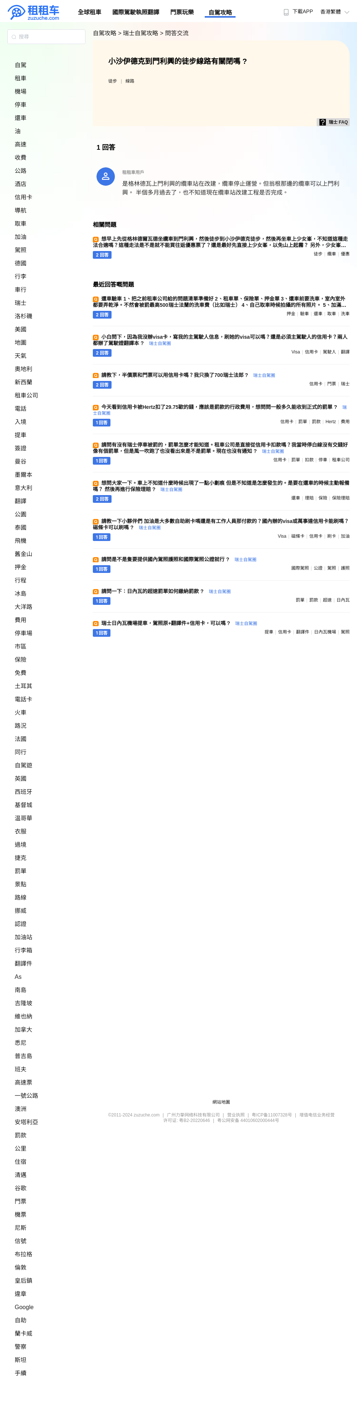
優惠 (345, 254)
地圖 (20, 342)
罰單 (20, 871)
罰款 (20, 1135)
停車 (20, 105)
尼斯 (20, 1228)
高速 (20, 144)
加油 (20, 237)
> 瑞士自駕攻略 (139, 33)
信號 (20, 1241)
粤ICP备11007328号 (272, 1115)
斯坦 (20, 1360)
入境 (20, 422)
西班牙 (23, 792)
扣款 (309, 459)
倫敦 (20, 1267)
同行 (20, 752)
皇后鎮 (23, 1281)
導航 (20, 210)
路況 (20, 726)
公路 (20, 171)
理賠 (309, 498)
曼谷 (20, 461)
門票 (20, 1201)
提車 (20, 435)
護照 (345, 568)
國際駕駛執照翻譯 (135, 12)
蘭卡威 (23, 1333)
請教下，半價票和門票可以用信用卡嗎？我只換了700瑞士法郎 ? (188, 375)
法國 (20, 739)
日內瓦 (343, 600)
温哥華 (23, 818)
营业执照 (236, 1115)
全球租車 (89, 12)
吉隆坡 (23, 1003)
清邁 (20, 1175)
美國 (20, 329)
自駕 (20, 65)
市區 (20, 646)
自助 (20, 1320)
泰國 (20, 527)
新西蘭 (23, 382)
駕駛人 (329, 352)
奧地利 (23, 369)
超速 (327, 600)
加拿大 (23, 1030)
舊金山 (23, 554)
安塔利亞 (26, 1122)
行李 (20, 276)
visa (295, 352)
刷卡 (331, 536)
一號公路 (26, 1096)
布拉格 (23, 1254)
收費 (20, 158)
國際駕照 (300, 568)
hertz (330, 421)
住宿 (20, 1162)
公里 (20, 1148)
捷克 (20, 858)
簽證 (20, 448)
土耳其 (23, 686)
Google (24, 1307)
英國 (20, 779)
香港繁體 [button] (335, 12)
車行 (20, 290)
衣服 (20, 831)
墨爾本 (23, 475)
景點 (20, 884)
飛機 (20, 541)
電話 (20, 409)
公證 (318, 568)
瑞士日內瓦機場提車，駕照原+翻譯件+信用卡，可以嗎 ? (179, 623)
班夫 (20, 1069)
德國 (20, 263)
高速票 (23, 1082)
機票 (20, 1215)
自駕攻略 (220, 13)
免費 (20, 673)
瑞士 (20, 303)
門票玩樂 (182, 12)
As (18, 977)
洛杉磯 (23, 316)
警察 (20, 1347)
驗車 (304, 313)
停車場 (23, 633)
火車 (20, 712)
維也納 (23, 1016)
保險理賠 (341, 498)
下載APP (297, 11)
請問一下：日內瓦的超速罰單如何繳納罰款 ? (165, 591)
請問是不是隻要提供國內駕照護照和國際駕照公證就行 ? (178, 559)
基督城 (23, 805)
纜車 (331, 254)
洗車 (345, 313)
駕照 (20, 250)
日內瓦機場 (325, 632)
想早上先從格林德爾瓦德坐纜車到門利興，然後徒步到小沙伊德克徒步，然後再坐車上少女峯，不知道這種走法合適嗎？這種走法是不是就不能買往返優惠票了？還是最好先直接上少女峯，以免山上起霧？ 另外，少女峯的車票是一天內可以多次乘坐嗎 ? (220, 245)
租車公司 (26, 395)
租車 (20, 78)
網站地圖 (221, 1102)
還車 (20, 118)
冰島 (20, 594)
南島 (20, 990)
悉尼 (20, 1043)
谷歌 (20, 1188)
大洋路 (23, 607)
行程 (20, 580)
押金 (20, 567)
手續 (20, 1373)
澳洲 (20, 1109)
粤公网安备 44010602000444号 (248, 1120)
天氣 (20, 356)
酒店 (20, 184)
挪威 (20, 911)
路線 (20, 897)
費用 (20, 620)
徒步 (112, 81)
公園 (20, 514)
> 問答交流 (174, 33)
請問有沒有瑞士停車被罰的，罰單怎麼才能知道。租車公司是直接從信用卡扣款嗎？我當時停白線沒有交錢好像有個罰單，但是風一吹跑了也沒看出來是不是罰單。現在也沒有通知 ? (220, 448)
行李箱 (23, 950)
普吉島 (23, 1056)
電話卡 (23, 699)
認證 (20, 924)
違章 (20, 1294)
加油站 (23, 937)
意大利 (23, 488)
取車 (20, 224)
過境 (20, 845)
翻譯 (20, 501)
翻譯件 (23, 963)
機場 (20, 91)
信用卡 (23, 197)
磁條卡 (298, 536)
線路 (129, 81)
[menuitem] (297, 9)
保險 (20, 660)
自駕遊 (23, 765)
